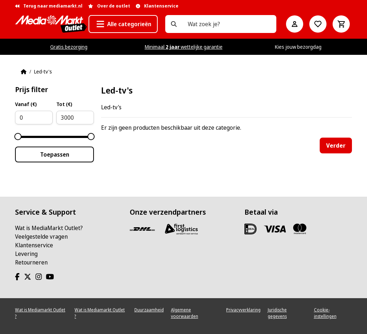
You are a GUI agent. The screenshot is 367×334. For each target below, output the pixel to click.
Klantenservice (34, 245)
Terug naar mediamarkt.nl (48, 6)
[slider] (18, 136)
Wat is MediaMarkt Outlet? (49, 228)
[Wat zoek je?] (173, 24)
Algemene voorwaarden (184, 313)
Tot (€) (64, 104)
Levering (26, 254)
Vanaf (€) (26, 104)
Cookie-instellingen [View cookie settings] (325, 313)
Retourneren (31, 262)
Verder (335, 145)
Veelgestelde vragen (41, 236)
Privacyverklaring (243, 310)
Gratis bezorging (68, 46)
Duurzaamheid (149, 310)
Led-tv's (43, 71)
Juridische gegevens (277, 313)
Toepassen (54, 154)
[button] (123, 24)
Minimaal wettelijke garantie (184, 46)
